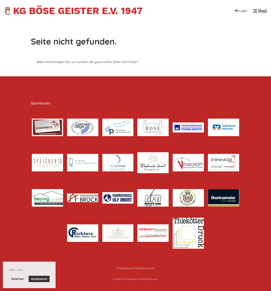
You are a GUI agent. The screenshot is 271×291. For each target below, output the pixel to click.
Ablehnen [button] (17, 279)
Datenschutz (145, 268)
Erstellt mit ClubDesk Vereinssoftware (135, 279)
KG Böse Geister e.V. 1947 (78, 11)
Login (240, 11)
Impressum (125, 268)
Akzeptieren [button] (39, 279)
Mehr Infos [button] (16, 270)
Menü (260, 11)
